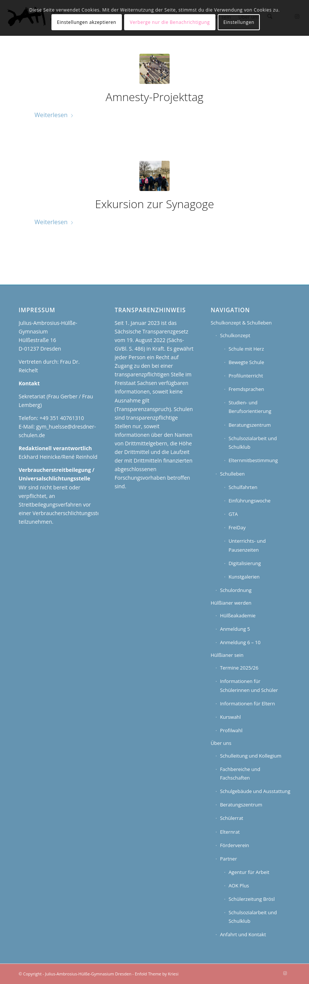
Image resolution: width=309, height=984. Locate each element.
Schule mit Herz (246, 348)
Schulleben (232, 473)
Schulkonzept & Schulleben (241, 322)
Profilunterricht (245, 375)
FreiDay (237, 527)
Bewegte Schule (246, 362)
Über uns (221, 743)
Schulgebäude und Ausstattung (255, 791)
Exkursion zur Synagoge (154, 203)
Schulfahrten (242, 487)
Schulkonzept (235, 335)
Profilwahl (231, 730)
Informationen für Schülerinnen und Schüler (249, 685)
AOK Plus (238, 885)
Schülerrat (231, 818)
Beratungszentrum (249, 425)
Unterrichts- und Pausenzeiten (247, 545)
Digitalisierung (244, 563)
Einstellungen (238, 22)
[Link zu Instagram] (284, 973)
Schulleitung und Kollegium (250, 755)
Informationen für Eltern (247, 703)
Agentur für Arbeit (248, 872)
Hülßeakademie (237, 615)
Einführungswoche (249, 500)
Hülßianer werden (231, 602)
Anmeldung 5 (235, 629)
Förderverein (234, 845)
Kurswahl (230, 717)
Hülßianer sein (227, 655)
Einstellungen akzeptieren (86, 22)
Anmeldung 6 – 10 (240, 642)
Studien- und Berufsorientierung (249, 406)
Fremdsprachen (246, 389)
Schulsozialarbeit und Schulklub (252, 442)
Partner (228, 858)
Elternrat (230, 831)
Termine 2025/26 (239, 667)
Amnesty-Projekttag (154, 96)
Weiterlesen (54, 115)
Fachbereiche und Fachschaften (240, 773)
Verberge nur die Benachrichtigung (170, 22)
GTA (233, 514)
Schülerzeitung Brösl (251, 899)
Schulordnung (236, 590)
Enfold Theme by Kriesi (157, 974)
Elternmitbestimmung (253, 460)
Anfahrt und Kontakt (243, 934)
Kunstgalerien (243, 576)
